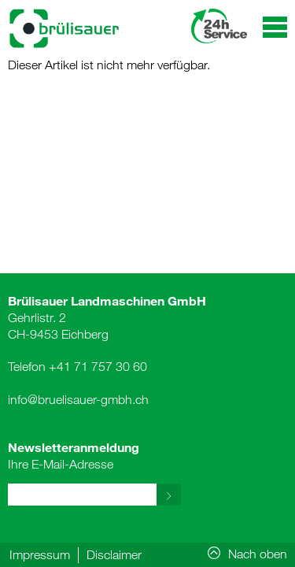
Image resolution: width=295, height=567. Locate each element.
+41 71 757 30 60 (98, 366)
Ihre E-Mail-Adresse (73, 455)
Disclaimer (114, 554)
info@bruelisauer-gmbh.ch (78, 399)
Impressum (39, 554)
